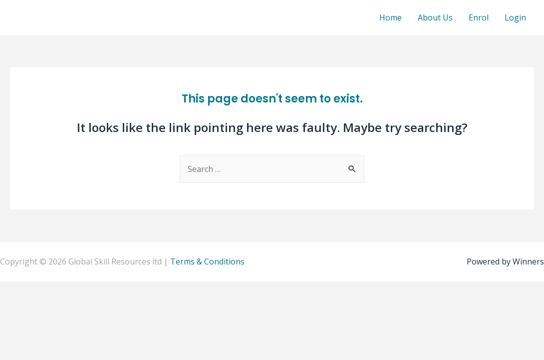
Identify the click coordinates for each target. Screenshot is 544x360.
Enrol (479, 17)
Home (390, 17)
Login (515, 17)
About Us (435, 17)
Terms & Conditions (207, 261)
